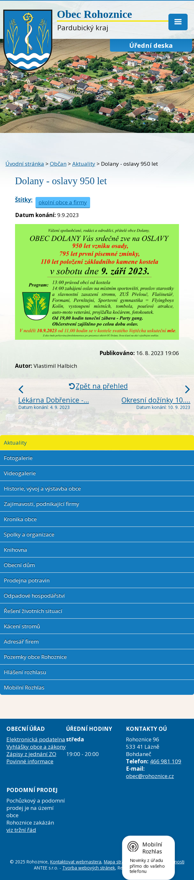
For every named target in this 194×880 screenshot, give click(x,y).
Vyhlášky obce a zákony (36, 746)
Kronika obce (20, 519)
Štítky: (24, 199)
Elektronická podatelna (35, 739)
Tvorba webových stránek (88, 868)
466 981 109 (165, 761)
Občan (58, 163)
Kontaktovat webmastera (75, 862)
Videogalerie (20, 473)
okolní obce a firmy (63, 202)
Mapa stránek (117, 862)
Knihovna (15, 549)
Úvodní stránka (24, 163)
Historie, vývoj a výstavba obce (42, 488)
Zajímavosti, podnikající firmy (41, 503)
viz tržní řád (21, 829)
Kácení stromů (22, 626)
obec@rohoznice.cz (150, 776)
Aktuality (83, 163)
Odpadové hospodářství (34, 595)
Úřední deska (151, 45)
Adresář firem (21, 641)
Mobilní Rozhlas (24, 687)
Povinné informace (29, 761)
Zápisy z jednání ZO (31, 754)
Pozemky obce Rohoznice (35, 656)
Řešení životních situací (33, 611)
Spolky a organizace (29, 534)
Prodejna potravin (27, 580)
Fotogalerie (18, 458)
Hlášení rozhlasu (25, 672)
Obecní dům (19, 565)
